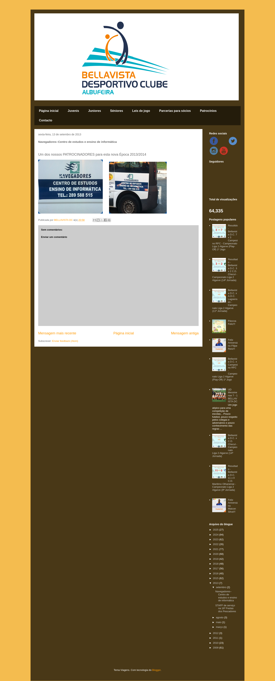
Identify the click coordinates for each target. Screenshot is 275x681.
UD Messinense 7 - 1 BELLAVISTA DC (233, 395)
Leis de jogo (141, 110)
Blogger (156, 670)
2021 (216, 549)
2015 (216, 578)
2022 (216, 544)
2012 (216, 633)
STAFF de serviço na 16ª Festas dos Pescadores (225, 608)
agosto (220, 617)
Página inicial (48, 110)
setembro (221, 587)
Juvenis (73, 110)
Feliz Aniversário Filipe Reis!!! (233, 344)
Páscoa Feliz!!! (232, 322)
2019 (216, 558)
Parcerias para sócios (175, 110)
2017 (216, 568)
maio (219, 622)
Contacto (45, 120)
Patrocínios (208, 110)
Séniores (116, 110)
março (220, 627)
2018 (216, 563)
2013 (216, 583)
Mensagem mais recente (57, 333)
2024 (216, 534)
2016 (216, 573)
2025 (216, 529)
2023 (216, 539)
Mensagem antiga (185, 333)
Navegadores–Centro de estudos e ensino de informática (226, 596)
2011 (216, 637)
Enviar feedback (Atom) (65, 341)
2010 (216, 642)
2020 (216, 554)
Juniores (94, 110)
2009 (216, 647)
